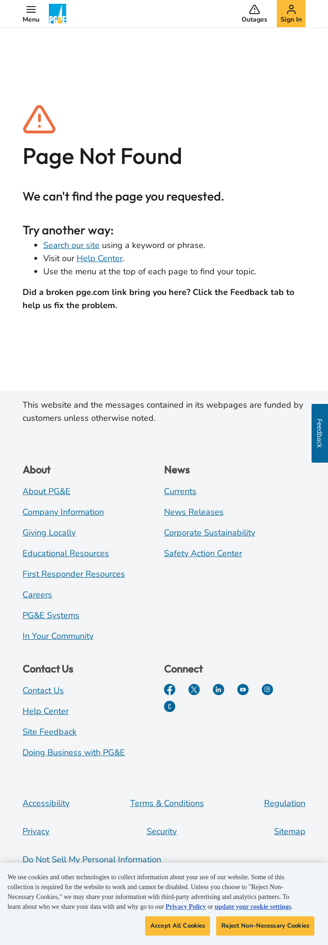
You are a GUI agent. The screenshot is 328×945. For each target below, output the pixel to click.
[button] (31, 13)
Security (162, 831)
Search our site (71, 245)
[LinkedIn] (218, 689)
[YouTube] (243, 689)
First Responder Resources (74, 574)
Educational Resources (66, 553)
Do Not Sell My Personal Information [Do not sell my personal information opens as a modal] (92, 859)
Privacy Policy (185, 910)
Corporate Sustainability (209, 532)
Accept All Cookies (177, 929)
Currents (180, 491)
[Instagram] (267, 689)
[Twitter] (194, 689)
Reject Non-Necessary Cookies (265, 929)
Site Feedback (50, 731)
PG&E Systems (51, 615)
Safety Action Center (203, 553)
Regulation (284, 803)
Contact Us (43, 690)
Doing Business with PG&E (74, 752)
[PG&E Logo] (58, 13)
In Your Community (58, 636)
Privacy (36, 831)
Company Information (63, 512)
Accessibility (46, 803)
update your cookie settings (253, 910)
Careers (37, 594)
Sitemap (289, 831)
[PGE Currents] (169, 706)
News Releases (194, 512)
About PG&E (46, 491)
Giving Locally (49, 532)
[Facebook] (169, 689)
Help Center (100, 258)
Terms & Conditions (167, 803)
